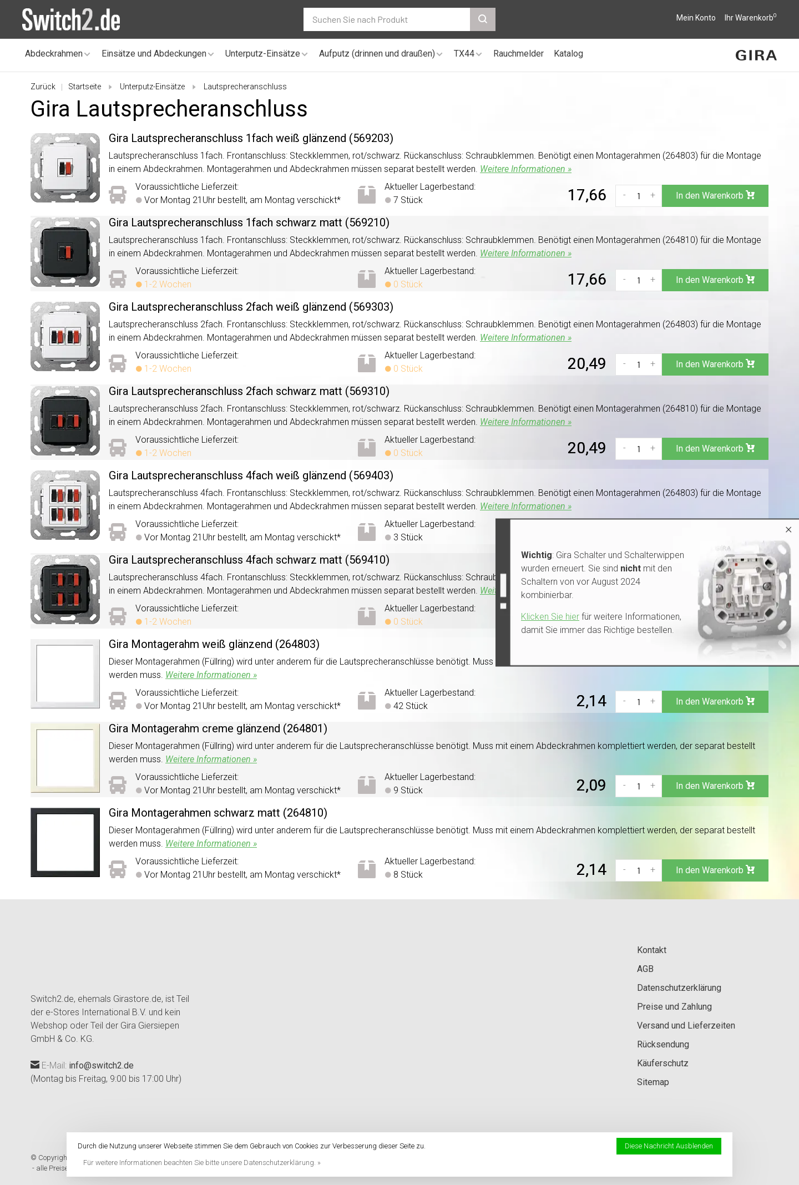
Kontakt (651, 950)
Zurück (43, 86)
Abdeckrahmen (54, 53)
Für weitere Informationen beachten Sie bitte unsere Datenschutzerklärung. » (202, 1162)
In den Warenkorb (715, 195)
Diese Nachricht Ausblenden (669, 1146)
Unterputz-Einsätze (262, 53)
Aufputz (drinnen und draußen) (377, 53)
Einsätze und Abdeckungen (154, 53)
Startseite (84, 86)
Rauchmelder (518, 53)
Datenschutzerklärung (679, 988)
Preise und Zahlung (674, 1006)
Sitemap (653, 1082)
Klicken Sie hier (550, 616)
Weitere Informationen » (526, 169)
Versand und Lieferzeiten (686, 1025)
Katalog (568, 53)
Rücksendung (663, 1044)
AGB (645, 969)
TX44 (464, 53)
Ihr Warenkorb (751, 17)
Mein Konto (696, 17)
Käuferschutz (663, 1063)
